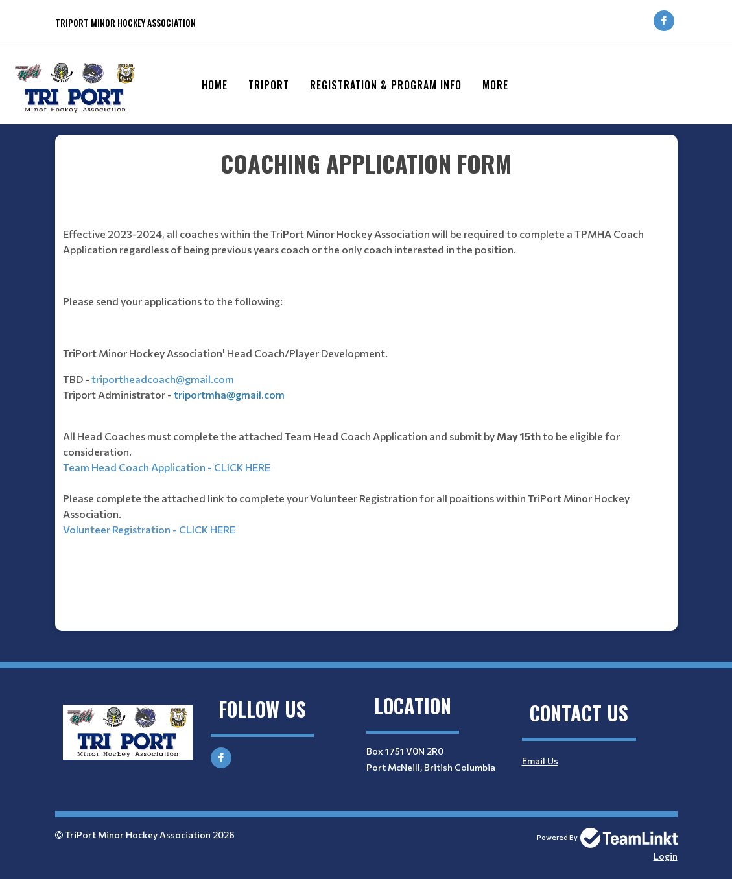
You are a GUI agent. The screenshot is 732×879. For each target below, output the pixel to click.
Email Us (540, 760)
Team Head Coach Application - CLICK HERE (166, 467)
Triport (268, 85)
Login (666, 855)
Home (215, 85)
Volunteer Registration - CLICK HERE (149, 529)
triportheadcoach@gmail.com (162, 379)
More (495, 85)
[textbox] (366, 378)
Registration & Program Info (386, 85)
